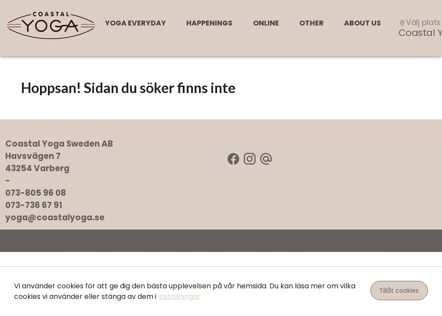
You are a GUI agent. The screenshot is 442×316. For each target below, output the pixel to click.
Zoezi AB (283, 240)
